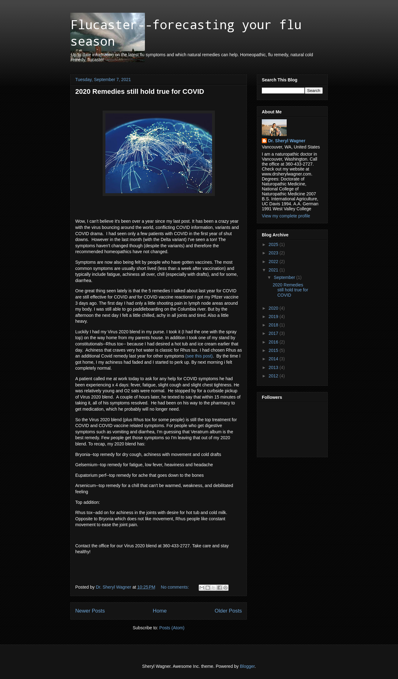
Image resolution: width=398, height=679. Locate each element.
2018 (274, 324)
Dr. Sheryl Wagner (286, 140)
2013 (274, 367)
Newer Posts (90, 611)
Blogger (247, 666)
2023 (274, 252)
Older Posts (228, 611)
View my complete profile (286, 215)
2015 (274, 350)
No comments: (175, 587)
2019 (274, 316)
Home (160, 611)
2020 (274, 308)
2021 (274, 269)
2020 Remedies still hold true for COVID (139, 91)
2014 (274, 358)
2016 (274, 342)
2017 (274, 333)
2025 (274, 244)
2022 (274, 261)
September (285, 277)
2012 (274, 375)
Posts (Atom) (171, 627)
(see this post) (199, 355)
